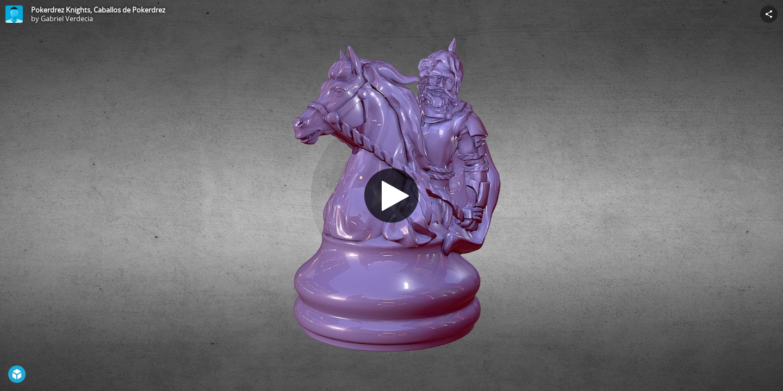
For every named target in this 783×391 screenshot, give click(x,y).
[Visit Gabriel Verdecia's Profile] (14, 14)
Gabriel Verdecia (67, 18)
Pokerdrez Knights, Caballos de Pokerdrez (98, 10)
